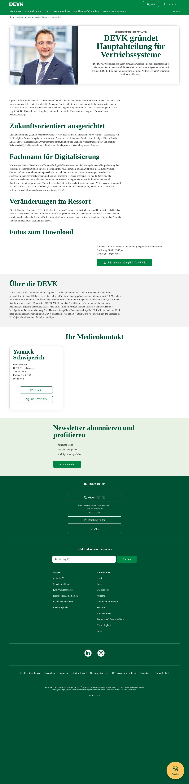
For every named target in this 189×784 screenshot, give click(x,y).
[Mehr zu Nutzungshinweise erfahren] (98, 733)
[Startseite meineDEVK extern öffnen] (169, 4)
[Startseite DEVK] (16, 4)
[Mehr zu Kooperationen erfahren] (104, 673)
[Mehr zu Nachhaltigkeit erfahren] (104, 685)
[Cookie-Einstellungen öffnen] (30, 733)
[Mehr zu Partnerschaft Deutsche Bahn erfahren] (110, 679)
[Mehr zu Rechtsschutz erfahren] (65, 656)
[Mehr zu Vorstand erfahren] (101, 656)
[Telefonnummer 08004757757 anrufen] (94, 557)
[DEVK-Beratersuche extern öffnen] (94, 580)
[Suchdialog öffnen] (151, 4)
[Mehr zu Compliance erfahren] (145, 733)
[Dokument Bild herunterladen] (124, 262)
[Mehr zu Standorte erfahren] (101, 667)
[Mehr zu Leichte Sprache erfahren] (61, 667)
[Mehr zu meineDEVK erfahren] (59, 638)
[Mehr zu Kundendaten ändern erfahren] (63, 661)
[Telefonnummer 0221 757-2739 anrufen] (36, 459)
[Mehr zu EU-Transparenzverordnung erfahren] (123, 733)
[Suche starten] (127, 619)
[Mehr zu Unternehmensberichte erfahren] (107, 661)
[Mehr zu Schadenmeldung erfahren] (61, 644)
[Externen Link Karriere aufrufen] (101, 638)
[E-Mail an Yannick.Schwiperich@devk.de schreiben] (36, 450)
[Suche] (72, 619)
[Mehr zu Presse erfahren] (100, 644)
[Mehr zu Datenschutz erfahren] (49, 733)
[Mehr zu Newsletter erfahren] (67, 524)
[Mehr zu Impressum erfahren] (64, 733)
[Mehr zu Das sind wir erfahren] (103, 650)
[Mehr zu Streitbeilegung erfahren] (80, 733)
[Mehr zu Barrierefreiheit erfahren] (162, 733)
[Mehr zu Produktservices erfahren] (63, 650)
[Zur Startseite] (10, 17)
